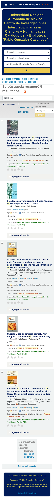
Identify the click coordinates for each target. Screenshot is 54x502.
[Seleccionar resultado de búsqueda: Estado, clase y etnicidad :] (2, 184)
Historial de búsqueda (29, 4)
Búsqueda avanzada (11, 79)
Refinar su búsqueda (27, 466)
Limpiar (45, 5)
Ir (27, 70)
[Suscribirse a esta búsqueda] (25, 91)
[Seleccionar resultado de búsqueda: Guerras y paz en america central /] (2, 317)
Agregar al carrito (19, 176)
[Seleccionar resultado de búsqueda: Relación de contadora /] (2, 372)
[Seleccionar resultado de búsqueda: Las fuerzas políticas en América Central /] (2, 243)
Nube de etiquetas (30, 79)
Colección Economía (19, 152)
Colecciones (30, 82)
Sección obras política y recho (25, 278)
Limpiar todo (23, 112)
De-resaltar (9, 104)
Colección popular (18, 210)
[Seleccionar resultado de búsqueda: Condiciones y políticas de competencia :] (2, 121)
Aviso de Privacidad (27, 493)
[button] (6, 5)
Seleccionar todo (25, 107)
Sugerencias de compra (12, 82)
